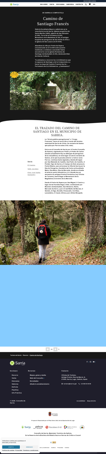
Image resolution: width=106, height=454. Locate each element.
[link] (90, 4)
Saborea (70, 4)
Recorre (44, 4)
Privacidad (18, 450)
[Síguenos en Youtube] (94, 362)
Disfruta (79, 4)
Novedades (34, 381)
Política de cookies (8, 450)
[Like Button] (48, 349)
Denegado (29, 447)
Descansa (60, 4)
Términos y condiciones (30, 450)
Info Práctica (17, 393)
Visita (52, 4)
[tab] (35, 161)
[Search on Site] (86, 4)
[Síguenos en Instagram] (91, 362)
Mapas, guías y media (38, 375)
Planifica (15, 390)
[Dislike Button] (55, 349)
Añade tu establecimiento (39, 384)
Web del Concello (36, 378)
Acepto (11, 447)
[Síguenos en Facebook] (87, 362)
